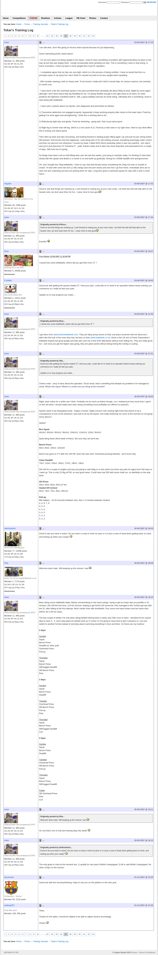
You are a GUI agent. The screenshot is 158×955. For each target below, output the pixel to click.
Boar (6, 251)
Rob (6, 563)
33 (47, 36)
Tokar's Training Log (59, 24)
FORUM (33, 18)
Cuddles (8, 280)
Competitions (19, 18)
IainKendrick (10, 528)
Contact (104, 18)
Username (102, 2)
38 (70, 36)
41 (84, 36)
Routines (45, 18)
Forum (27, 24)
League (69, 18)
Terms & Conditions (147, 952)
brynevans (9, 877)
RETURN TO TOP (11, 952)
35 (57, 36)
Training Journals (40, 24)
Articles (57, 18)
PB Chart (81, 18)
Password (125, 2)
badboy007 (9, 905)
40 (80, 36)
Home (6, 18)
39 (75, 36)
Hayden (7, 183)
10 (38, 36)
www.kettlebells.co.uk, (101, 337)
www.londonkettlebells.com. (66, 334)
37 (66, 36)
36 (61, 36)
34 (52, 36)
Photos (92, 18)
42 (89, 36)
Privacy (134, 952)
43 (93, 36)
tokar (6, 42)
